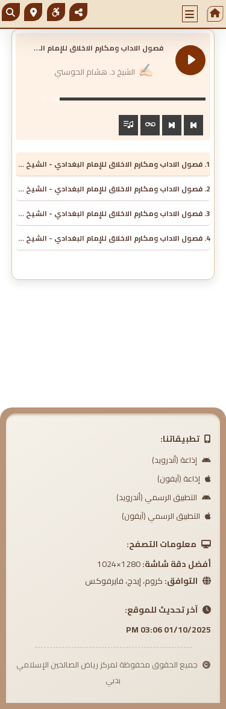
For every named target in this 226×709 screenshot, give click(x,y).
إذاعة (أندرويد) (181, 460)
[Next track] (171, 125)
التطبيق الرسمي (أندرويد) (163, 497)
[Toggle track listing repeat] (150, 125)
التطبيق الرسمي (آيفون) (166, 516)
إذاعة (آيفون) (184, 478)
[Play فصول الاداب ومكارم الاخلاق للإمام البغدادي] (190, 60)
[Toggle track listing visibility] (128, 125)
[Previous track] (193, 125)
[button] (190, 13)
